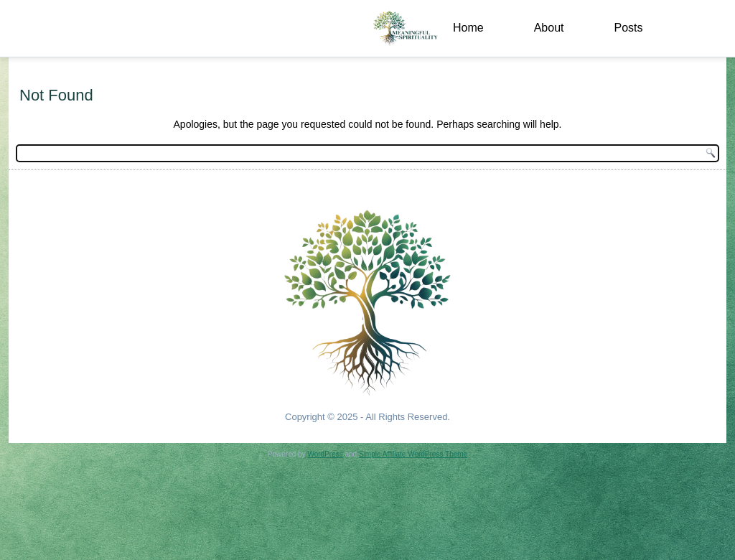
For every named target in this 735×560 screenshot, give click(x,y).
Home (468, 28)
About (549, 28)
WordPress (324, 454)
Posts (628, 28)
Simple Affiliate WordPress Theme (413, 454)
